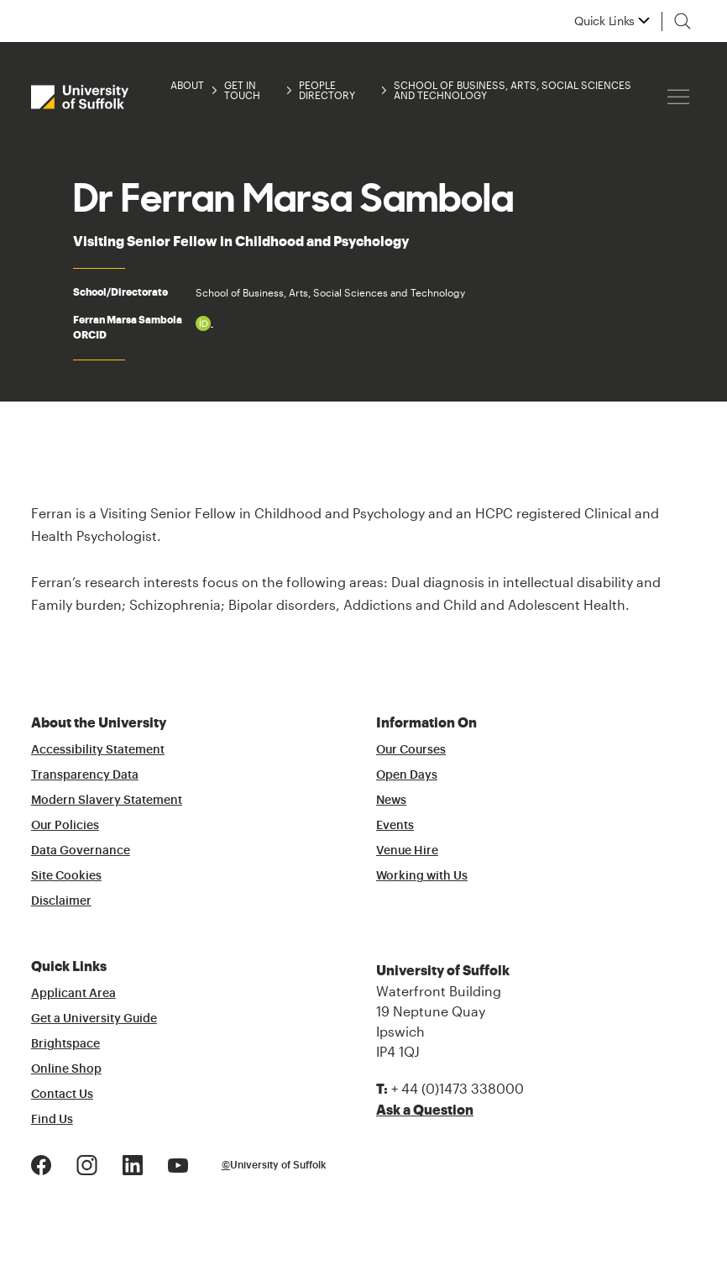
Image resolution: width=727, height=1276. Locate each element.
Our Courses (411, 750)
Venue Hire (407, 851)
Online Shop (66, 1069)
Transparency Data (85, 775)
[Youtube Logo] (178, 1163)
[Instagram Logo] (86, 1163)
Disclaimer (61, 901)
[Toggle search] (682, 21)
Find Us (52, 1120)
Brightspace (65, 1044)
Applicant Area (73, 994)
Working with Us (422, 876)
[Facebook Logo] (41, 1163)
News (391, 800)
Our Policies (65, 826)
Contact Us (62, 1094)
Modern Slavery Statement (106, 800)
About (187, 85)
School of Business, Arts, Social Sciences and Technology (512, 90)
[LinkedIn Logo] (133, 1163)
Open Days (406, 775)
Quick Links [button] (604, 21)
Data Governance (80, 851)
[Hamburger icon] (678, 97)
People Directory (327, 90)
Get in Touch (242, 90)
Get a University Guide (94, 1019)
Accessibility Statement (98, 750)
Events (395, 826)
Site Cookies (66, 876)
